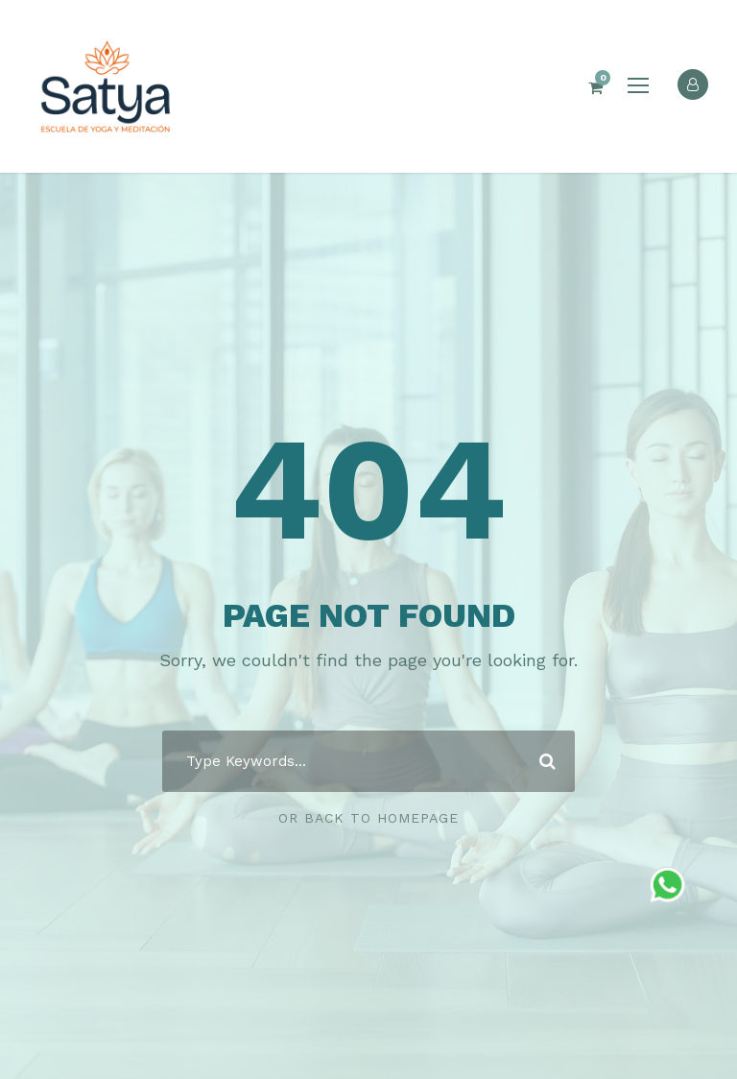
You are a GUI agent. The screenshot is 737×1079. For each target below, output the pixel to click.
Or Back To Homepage (368, 818)
